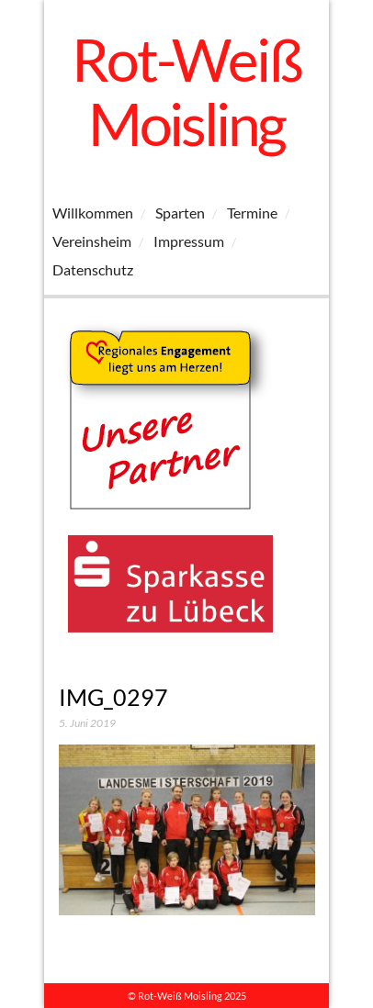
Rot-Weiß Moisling (186, 91)
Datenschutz (92, 269)
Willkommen (92, 212)
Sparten (180, 212)
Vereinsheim (91, 241)
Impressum (188, 241)
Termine (252, 212)
